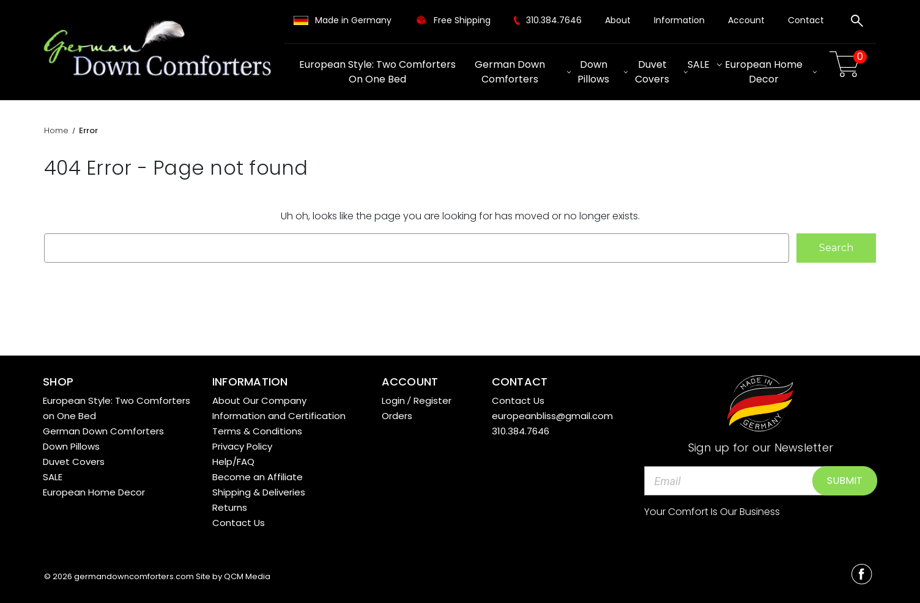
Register (432, 400)
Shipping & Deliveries (258, 492)
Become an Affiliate (257, 476)
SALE (705, 64)
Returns (229, 507)
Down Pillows (602, 71)
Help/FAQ (233, 461)
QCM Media (247, 576)
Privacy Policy (242, 446)
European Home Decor (771, 71)
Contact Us (238, 522)
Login (393, 400)
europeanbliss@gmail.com (552, 415)
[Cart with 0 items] (846, 64)
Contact (806, 20)
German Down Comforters (522, 71)
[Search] (857, 22)
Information (679, 20)
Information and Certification (279, 415)
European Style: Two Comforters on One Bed (377, 71)
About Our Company (259, 400)
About (618, 20)
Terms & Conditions (257, 431)
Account (746, 20)
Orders (397, 415)
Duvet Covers (661, 71)
